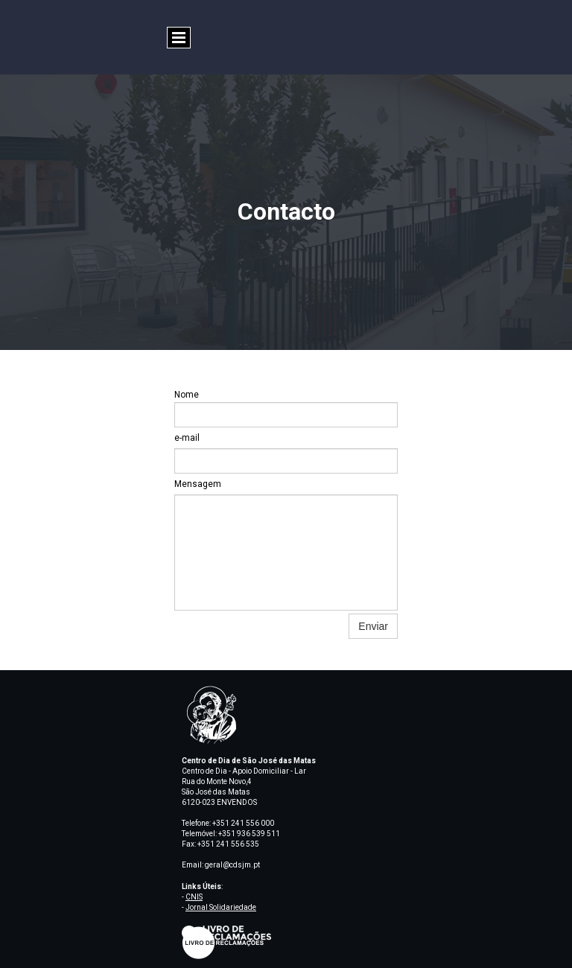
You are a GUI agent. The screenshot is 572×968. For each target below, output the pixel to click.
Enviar (373, 626)
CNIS (194, 897)
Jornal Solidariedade (220, 907)
